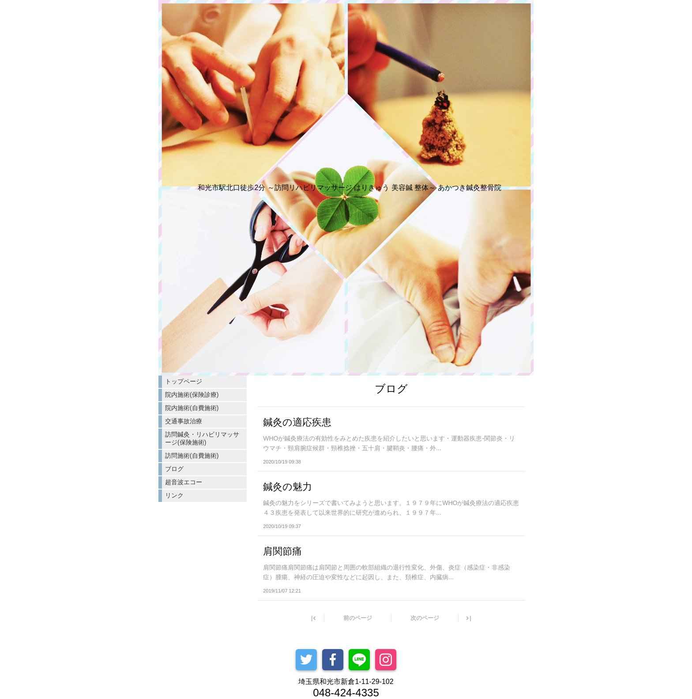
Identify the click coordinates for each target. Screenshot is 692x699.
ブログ (174, 468)
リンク (174, 495)
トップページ (183, 381)
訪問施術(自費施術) (191, 455)
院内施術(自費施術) (191, 407)
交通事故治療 (183, 421)
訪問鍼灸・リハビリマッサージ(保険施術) (202, 438)
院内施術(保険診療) (191, 394)
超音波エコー (183, 482)
